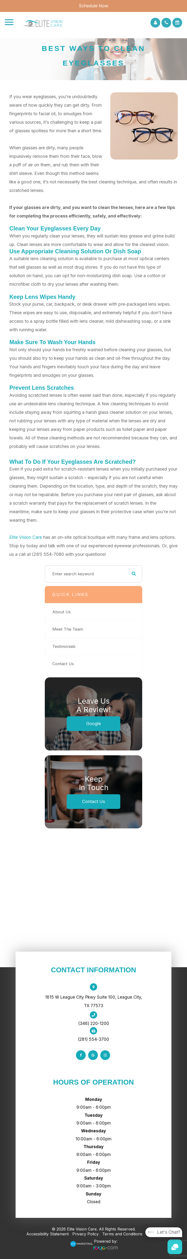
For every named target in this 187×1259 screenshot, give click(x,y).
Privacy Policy (85, 1233)
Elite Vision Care (25, 537)
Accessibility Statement (47, 1233)
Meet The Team (67, 629)
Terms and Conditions (122, 1233)
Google (93, 723)
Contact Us (63, 663)
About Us (61, 611)
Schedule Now (93, 5)
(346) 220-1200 (93, 1023)
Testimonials (63, 646)
